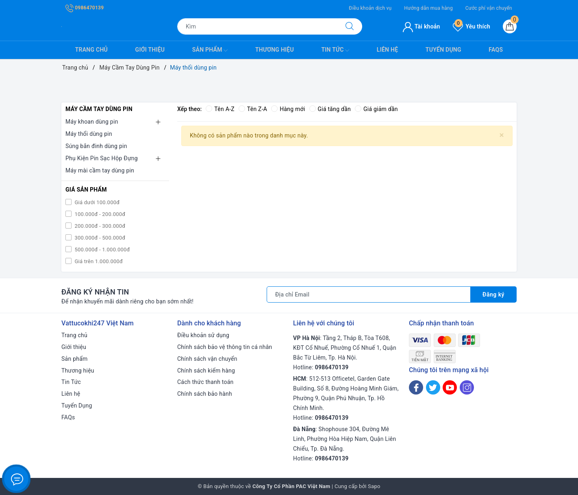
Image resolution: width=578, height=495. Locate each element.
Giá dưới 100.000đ (96, 202)
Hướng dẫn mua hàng (428, 8)
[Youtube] (450, 387)
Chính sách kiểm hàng (206, 370)
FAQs (496, 49)
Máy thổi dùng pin (88, 134)
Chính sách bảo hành (204, 393)
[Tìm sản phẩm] (257, 26)
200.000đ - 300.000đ (99, 226)
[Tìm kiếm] (349, 26)
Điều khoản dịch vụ (370, 8)
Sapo (374, 486)
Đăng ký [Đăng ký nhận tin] (493, 294)
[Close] (501, 135)
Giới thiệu (150, 49)
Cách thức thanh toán (205, 382)
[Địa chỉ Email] (369, 294)
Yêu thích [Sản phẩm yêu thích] (471, 26)
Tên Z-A (253, 109)
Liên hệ (387, 49)
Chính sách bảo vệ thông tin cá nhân (224, 347)
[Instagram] (467, 387)
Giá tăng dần (330, 109)
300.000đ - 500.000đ (99, 238)
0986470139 (84, 7)
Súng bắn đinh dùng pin (96, 146)
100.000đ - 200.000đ (99, 214)
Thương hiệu (274, 49)
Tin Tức (335, 50)
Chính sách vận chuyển (207, 358)
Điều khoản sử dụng (203, 335)
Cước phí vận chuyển (488, 8)
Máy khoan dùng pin (91, 121)
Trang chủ (91, 49)
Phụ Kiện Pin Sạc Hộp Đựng (101, 158)
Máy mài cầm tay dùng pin (99, 170)
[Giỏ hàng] (510, 26)
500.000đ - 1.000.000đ (101, 249)
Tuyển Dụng (443, 49)
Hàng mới (288, 109)
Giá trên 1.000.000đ (98, 261)
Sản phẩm (210, 50)
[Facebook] (416, 387)
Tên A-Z (220, 109)
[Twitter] (433, 387)
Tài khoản (421, 26)
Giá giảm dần (376, 109)
